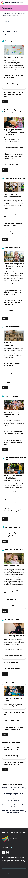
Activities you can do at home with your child (12, 748)
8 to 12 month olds (11, 566)
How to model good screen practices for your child (13, 728)
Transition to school (11, 164)
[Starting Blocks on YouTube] (17, 847)
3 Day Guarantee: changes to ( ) (14, 510)
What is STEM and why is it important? (13, 312)
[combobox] (14, 21)
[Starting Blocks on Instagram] (14, 847)
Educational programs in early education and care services (14, 266)
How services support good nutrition (13, 499)
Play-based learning (11, 756)
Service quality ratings (13, 57)
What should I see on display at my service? (13, 195)
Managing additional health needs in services (13, 224)
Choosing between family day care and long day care (13, 433)
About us (4, 871)
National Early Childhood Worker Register (12, 364)
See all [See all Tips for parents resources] (5, 734)
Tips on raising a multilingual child (14, 713)
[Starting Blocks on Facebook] (12, 847)
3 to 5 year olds (9, 606)
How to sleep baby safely (13, 656)
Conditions (7, 382)
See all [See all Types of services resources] (5, 449)
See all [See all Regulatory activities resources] (5, 387)
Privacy (12, 871)
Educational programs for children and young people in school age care (14, 292)
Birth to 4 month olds (11, 599)
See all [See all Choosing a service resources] (5, 101)
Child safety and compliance (10, 344)
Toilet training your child (14, 636)
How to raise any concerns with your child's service (13, 233)
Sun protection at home (12, 669)
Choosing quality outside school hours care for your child (13, 442)
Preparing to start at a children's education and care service (14, 132)
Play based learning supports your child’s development (14, 763)
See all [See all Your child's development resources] (5, 611)
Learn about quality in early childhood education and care (13, 94)
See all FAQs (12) (6, 816)
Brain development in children (11, 592)
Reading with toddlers (11, 721)
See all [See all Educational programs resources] (5, 318)
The (11, 85)
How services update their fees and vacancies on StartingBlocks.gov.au (13, 534)
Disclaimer (18, 871)
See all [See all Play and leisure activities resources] (5, 769)
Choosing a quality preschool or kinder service (12, 414)
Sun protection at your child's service (12, 216)
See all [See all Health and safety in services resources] (5, 239)
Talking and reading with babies (14, 699)
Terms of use (11, 873)
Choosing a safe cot (11, 662)
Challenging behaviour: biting (14, 147)
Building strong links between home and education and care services (14, 156)
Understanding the (13, 76)
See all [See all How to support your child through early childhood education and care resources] (5, 170)
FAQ (8, 871)
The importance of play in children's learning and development (13, 302)
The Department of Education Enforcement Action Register (12, 374)
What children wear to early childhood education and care (13, 478)
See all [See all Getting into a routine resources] (5, 674)
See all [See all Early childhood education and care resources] (5, 519)
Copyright (4, 873)
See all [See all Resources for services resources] (5, 541)
